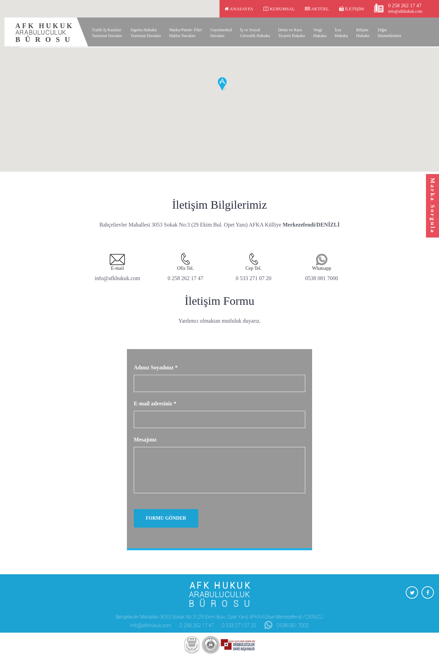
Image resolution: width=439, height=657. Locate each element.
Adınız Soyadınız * (156, 367)
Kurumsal (279, 8)
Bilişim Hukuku (363, 32)
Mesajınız (145, 439)
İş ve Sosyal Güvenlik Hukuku (255, 32)
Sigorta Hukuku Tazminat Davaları (146, 32)
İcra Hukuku (341, 32)
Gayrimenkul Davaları (221, 32)
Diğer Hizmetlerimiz (389, 32)
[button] (222, 84)
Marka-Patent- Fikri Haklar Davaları (185, 32)
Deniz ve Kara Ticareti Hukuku (291, 32)
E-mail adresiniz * (155, 403)
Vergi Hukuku (320, 32)
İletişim (351, 8)
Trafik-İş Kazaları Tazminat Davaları (107, 32)
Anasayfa (239, 8)
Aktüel (317, 8)
